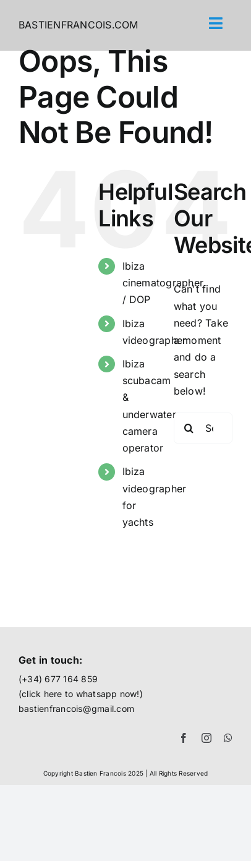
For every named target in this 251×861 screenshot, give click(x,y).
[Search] (189, 428)
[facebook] (184, 738)
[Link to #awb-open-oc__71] (216, 23)
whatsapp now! (108, 693)
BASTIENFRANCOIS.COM (78, 25)
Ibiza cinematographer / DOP (163, 283)
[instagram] (206, 738)
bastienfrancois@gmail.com (76, 708)
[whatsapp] (228, 738)
